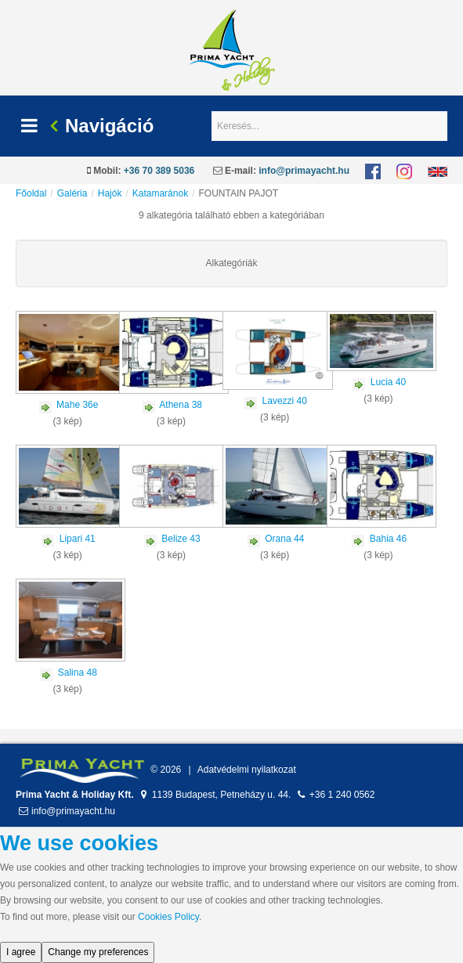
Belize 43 (180, 538)
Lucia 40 (388, 382)
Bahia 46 (388, 538)
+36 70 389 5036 (159, 170)
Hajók (110, 193)
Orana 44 (284, 538)
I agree (20, 952)
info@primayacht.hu (304, 170)
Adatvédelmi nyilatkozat (246, 769)
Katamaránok (160, 193)
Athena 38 (180, 404)
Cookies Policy (168, 916)
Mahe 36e (77, 404)
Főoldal (31, 193)
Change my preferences (98, 952)
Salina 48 (77, 672)
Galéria (72, 193)
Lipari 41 (78, 538)
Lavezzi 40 (284, 400)
